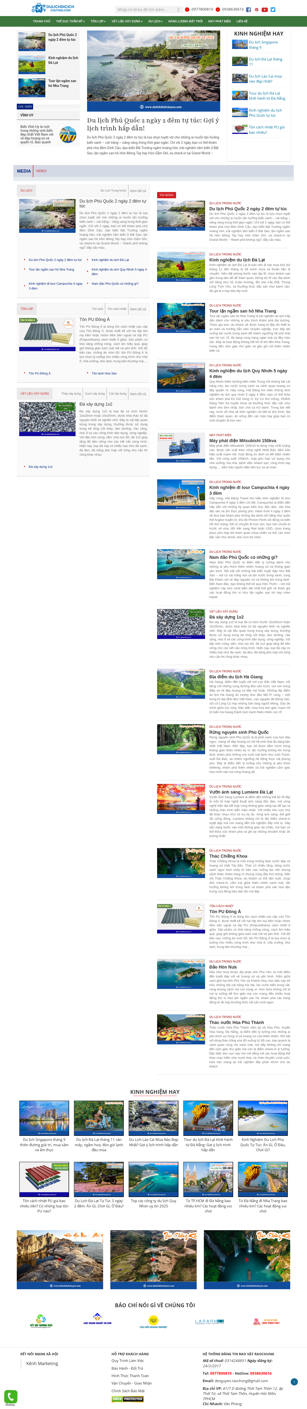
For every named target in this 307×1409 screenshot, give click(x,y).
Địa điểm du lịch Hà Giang (236, 676)
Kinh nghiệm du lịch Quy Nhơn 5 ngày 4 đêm (248, 373)
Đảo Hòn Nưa (223, 967)
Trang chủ (41, 21)
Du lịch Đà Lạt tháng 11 (265, 61)
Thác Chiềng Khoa (228, 856)
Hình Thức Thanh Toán (130, 1375)
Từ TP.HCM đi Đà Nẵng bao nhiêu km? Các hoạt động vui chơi (208, 1205)
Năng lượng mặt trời (185, 21)
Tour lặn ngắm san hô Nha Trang (51, 269)
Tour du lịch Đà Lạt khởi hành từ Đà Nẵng (267, 96)
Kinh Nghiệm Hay (155, 1091)
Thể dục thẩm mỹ (70, 21)
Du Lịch (155, 21)
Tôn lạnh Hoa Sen (104, 373)
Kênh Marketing (42, 1363)
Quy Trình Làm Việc (128, 1360)
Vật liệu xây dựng (127, 21)
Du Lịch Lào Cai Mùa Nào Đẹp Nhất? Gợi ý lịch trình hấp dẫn (153, 1142)
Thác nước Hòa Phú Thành (236, 1022)
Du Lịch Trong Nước (113, 190)
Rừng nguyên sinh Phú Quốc (239, 732)
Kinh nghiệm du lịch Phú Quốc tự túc (265, 113)
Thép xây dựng (71, 393)
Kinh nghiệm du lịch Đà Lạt (110, 260)
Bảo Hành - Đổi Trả (127, 1368)
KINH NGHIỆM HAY (258, 33)
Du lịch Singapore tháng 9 (263, 44)
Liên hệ (242, 21)
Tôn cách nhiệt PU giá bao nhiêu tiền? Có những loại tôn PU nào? (44, 1205)
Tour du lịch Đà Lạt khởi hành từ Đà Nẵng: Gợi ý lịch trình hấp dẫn (208, 1144)
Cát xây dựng (117, 393)
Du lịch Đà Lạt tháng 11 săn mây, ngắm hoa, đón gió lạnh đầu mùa (99, 1144)
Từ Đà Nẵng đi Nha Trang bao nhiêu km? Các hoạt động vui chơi (263, 1205)
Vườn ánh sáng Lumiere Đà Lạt (241, 792)
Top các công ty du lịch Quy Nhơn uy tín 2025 (153, 1203)
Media (24, 171)
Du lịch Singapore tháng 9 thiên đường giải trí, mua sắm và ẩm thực (44, 1144)
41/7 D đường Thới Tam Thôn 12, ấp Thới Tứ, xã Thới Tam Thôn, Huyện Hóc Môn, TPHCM (243, 1393)
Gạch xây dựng (95, 393)
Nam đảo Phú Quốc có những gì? (115, 283)
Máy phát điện (219, 21)
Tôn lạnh (97, 309)
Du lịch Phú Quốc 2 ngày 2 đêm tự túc (55, 260)
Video (41, 171)
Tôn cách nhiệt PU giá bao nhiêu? (266, 129)
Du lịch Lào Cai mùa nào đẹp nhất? (265, 79)
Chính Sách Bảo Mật (128, 1390)
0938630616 (229, 9)
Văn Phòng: (233, 1403)
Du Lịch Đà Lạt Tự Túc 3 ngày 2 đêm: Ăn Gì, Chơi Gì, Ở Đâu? (99, 1203)
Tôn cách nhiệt (116, 309)
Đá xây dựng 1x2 (41, 467)
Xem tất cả (138, 191)
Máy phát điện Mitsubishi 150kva (242, 440)
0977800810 (198, 9)
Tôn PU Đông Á (40, 373)
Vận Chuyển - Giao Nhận (132, 1383)
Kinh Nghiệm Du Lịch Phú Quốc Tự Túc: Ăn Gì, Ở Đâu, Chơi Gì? (263, 1144)
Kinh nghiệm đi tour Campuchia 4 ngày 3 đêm (249, 490)
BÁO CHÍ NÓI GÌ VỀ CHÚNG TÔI (155, 1305)
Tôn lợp (98, 21)
